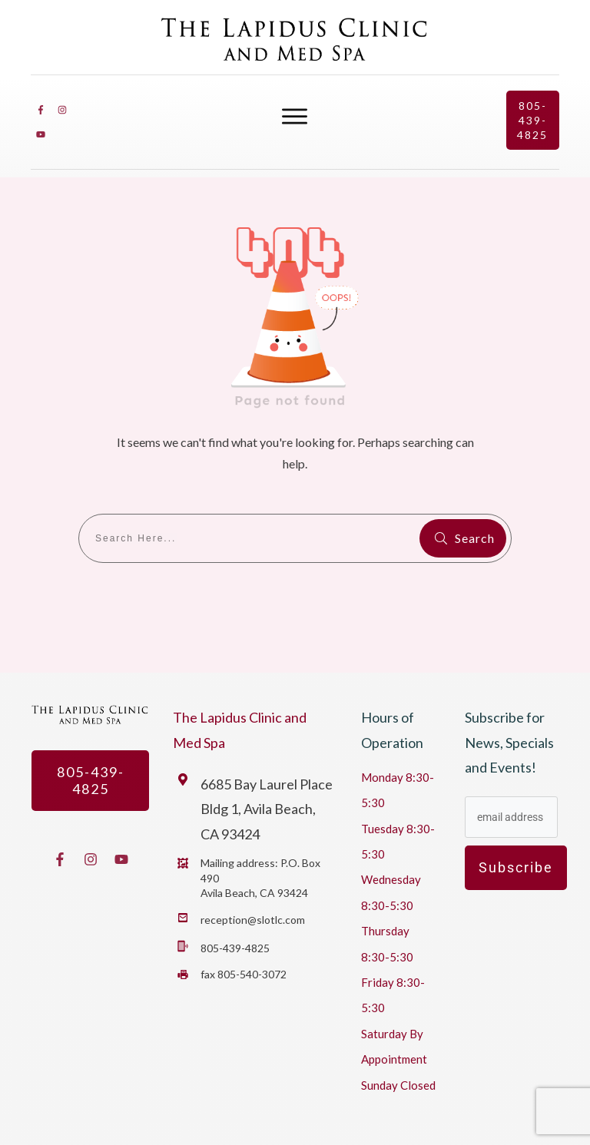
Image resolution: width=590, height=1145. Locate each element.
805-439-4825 (235, 948)
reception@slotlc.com (253, 919)
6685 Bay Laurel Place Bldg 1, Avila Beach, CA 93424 (267, 809)
